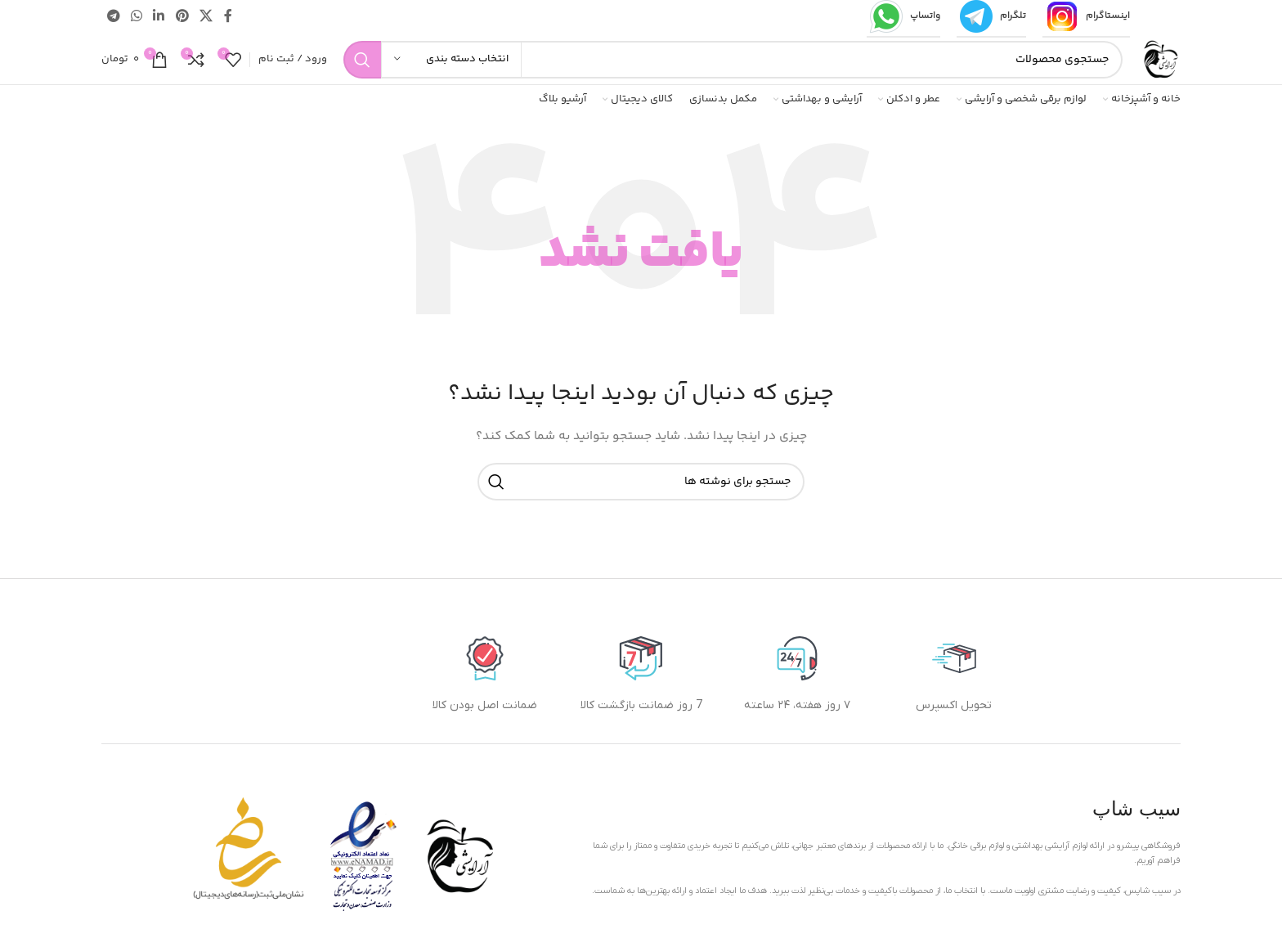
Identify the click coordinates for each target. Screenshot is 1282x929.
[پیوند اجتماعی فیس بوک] (228, 16)
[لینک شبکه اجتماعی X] (205, 16)
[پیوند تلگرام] (113, 16)
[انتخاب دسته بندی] (451, 60)
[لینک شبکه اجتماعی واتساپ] (136, 16)
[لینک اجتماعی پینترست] (182, 16)
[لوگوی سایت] (1160, 60)
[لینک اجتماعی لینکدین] (159, 16)
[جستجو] (733, 60)
